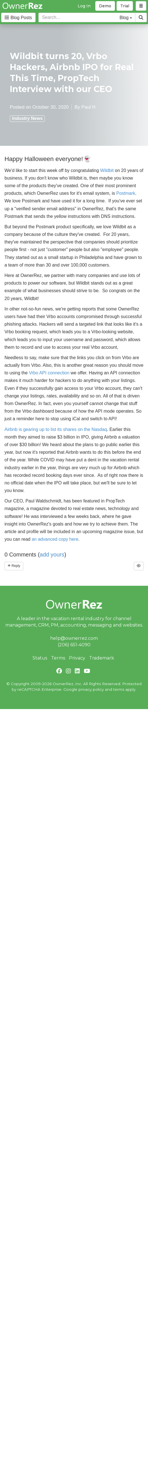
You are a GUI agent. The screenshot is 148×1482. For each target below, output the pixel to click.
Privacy (77, 658)
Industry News (27, 118)
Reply (14, 566)
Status (40, 658)
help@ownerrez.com (74, 638)
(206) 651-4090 (74, 644)
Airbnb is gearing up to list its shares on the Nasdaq (55, 429)
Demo (105, 5)
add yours (52, 554)
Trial (124, 5)
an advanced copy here (55, 539)
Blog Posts (18, 17)
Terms (58, 658)
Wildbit (107, 170)
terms (118, 689)
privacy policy (91, 689)
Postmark (125, 193)
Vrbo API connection (49, 372)
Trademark (101, 658)
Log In (84, 5)
